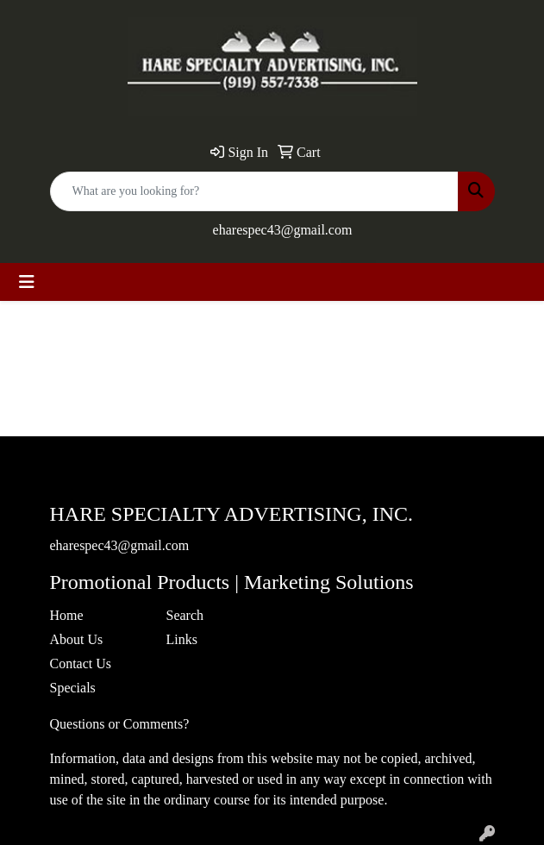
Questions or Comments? (120, 724)
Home (67, 615)
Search (185, 615)
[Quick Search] (254, 191)
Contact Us (81, 663)
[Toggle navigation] (27, 282)
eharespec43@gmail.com (283, 229)
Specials (73, 687)
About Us (76, 639)
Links (181, 639)
